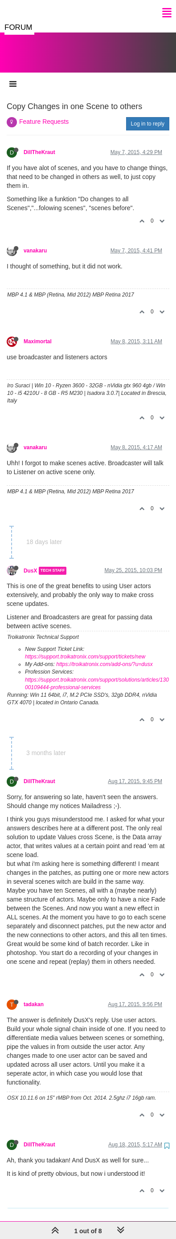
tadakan (34, 995)
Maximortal (38, 332)
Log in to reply (147, 115)
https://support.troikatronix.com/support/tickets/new (85, 648)
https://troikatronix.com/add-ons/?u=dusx (104, 655)
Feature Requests (44, 112)
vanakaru (35, 242)
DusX (30, 562)
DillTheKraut (39, 143)
